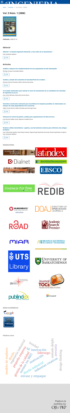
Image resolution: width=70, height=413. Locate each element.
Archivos (10, 7)
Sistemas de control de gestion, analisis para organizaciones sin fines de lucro (29, 117)
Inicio (4, 7)
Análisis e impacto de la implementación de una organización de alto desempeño (30, 69)
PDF (7, 57)
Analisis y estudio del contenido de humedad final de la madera (24, 80)
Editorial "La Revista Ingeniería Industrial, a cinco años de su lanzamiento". (28, 52)
